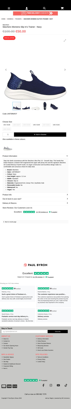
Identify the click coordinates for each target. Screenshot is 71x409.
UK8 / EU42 (56, 125)
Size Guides (6, 359)
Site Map (5, 361)
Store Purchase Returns (43, 343)
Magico (52, 398)
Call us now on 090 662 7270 (35, 394)
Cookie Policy (40, 361)
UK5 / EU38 (26, 125)
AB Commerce (65, 398)
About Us (5, 339)
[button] (65, 40)
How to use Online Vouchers (44, 350)
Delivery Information (42, 339)
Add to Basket (40, 134)
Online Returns (41, 341)
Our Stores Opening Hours (10, 345)
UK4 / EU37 (16, 125)
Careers (5, 343)
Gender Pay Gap (7, 348)
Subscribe (57, 331)
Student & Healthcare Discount (11, 364)
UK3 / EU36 (6, 125)
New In (4, 368)
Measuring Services (42, 345)
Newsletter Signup (7, 357)
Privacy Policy (40, 359)
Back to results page (10, 222)
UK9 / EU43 (6, 129)
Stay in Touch (6, 328)
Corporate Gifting (7, 366)
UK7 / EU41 (46, 125)
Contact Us (6, 341)
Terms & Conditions (42, 357)
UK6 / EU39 (36, 125)
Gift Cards (39, 348)
